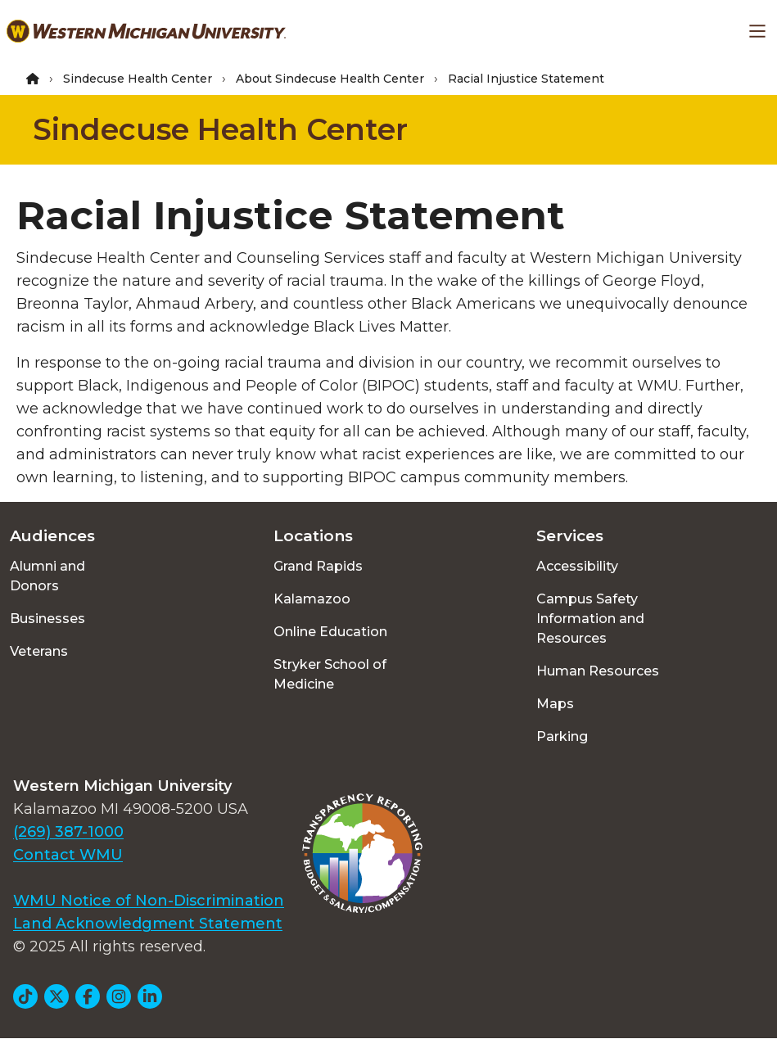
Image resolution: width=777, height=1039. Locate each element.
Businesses (47, 618)
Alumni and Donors (47, 576)
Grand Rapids (318, 566)
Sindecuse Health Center (137, 78)
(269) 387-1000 (68, 832)
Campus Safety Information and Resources (590, 618)
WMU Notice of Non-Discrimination (148, 901)
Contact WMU (68, 855)
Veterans (39, 651)
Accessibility (577, 566)
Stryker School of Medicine (329, 674)
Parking (562, 736)
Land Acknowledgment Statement (147, 924)
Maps (555, 703)
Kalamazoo (311, 599)
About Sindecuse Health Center (330, 78)
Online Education (330, 631)
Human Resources (597, 671)
